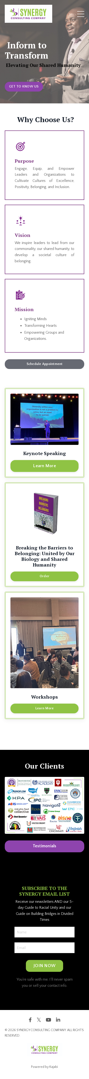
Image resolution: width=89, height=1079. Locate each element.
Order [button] (44, 576)
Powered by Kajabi (44, 1067)
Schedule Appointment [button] (45, 364)
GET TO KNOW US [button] (24, 86)
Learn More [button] (44, 466)
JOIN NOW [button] (44, 966)
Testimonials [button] (44, 846)
